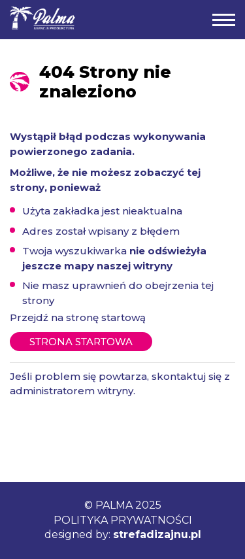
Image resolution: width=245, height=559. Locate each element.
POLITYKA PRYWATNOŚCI (123, 520)
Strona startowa (81, 341)
